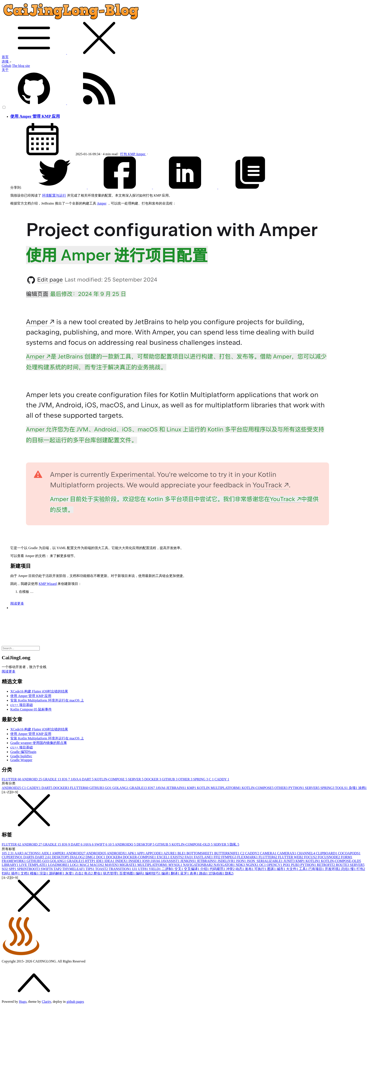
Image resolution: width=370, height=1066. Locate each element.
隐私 (234, 844)
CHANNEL (306, 853)
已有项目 (316, 869)
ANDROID (32, 779)
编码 (140, 873)
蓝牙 (185, 873)
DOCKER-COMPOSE (140, 857)
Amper (141, 154)
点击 (79, 873)
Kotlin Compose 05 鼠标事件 (31, 709)
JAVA (76, 779)
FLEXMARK (248, 857)
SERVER (136, 779)
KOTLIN (313, 861)
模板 (34, 873)
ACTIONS (32, 853)
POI (287, 865)
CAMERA (268, 853)
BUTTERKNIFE (227, 853)
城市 (281, 869)
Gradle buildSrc (21, 756)
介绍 (205, 869)
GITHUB (170, 779)
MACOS (97, 865)
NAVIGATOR (225, 865)
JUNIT (290, 861)
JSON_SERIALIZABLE (265, 861)
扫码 (6, 873)
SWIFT (101, 844)
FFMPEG (229, 857)
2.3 (11, 853)
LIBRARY (10, 865)
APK (132, 853)
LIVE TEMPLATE (33, 865)
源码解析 (57, 873)
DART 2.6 (43, 857)
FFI (217, 857)
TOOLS (342, 788)
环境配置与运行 (54, 195)
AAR (19, 853)
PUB (295, 865)
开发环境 (333, 869)
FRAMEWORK (14, 861)
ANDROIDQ (125, 844)
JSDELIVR (227, 861)
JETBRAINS (176, 788)
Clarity (46, 1001)
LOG (75, 865)
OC (263, 865)
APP (141, 853)
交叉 (179, 869)
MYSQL (175, 865)
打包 (124, 154)
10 (111, 844)
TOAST (102, 869)
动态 (240, 869)
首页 (5, 57)
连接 (7, 61)
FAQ (189, 857)
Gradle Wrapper (21, 760)
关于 (5, 70)
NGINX (252, 865)
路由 (204, 873)
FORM (346, 857)
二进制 (168, 869)
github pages (75, 1001)
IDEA (110, 861)
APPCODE (155, 853)
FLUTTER (12, 779)
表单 (194, 873)
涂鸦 (362, 788)
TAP (58, 869)
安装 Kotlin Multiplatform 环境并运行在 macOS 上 (47, 700)
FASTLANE (204, 857)
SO (5, 869)
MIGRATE (128, 865)
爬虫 (98, 873)
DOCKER (153, 779)
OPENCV (275, 865)
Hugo (23, 1001)
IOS (66, 779)
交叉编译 (192, 869)
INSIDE (135, 861)
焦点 (89, 873)
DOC (101, 857)
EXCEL (163, 857)
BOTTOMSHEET (200, 853)
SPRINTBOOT (29, 869)
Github (6, 66)
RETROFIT (326, 865)
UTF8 (143, 869)
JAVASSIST (170, 861)
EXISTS (177, 857)
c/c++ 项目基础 (21, 705)
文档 (25, 873)
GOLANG (120, 788)
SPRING (201, 779)
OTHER (185, 779)
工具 (303, 869)
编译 (166, 873)
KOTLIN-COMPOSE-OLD (193, 844)
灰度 (70, 873)
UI (135, 869)
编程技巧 (153, 873)
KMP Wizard (48, 584)
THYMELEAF (74, 869)
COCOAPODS (349, 853)
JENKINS (188, 861)
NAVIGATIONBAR (198, 865)
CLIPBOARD (327, 853)
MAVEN (112, 865)
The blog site (21, 66)
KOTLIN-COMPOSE (111, 779)
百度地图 (127, 873)
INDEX (122, 861)
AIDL (46, 853)
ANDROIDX (117, 853)
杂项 (353, 788)
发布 (249, 869)
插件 (16, 873)
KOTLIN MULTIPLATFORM (219, 788)
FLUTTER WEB (291, 857)
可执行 (260, 869)
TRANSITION (120, 869)
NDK (241, 865)
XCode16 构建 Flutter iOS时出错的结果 (39, 691)
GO (108, 788)
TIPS (90, 869)
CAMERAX (287, 853)
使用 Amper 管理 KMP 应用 (35, 116)
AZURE (170, 853)
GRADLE (52, 779)
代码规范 (218, 869)
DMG (91, 857)
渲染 (44, 873)
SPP (13, 869)
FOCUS (311, 857)
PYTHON (296, 788)
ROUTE (343, 865)
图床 (272, 869)
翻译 (175, 873)
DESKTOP (145, 844)
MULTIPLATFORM (152, 865)
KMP (132, 154)
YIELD (155, 869)
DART (88, 779)
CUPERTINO (12, 857)
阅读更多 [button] (8, 671)
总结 (345, 869)
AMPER (59, 853)
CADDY (222, 779)
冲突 (230, 869)
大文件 (292, 869)
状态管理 (111, 873)
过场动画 (217, 873)
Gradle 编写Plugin (23, 752)
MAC (85, 865)
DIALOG (77, 857)
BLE (182, 853)
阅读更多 (17, 603)
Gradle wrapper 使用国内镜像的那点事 (38, 743)
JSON (241, 861)
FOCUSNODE (329, 857)
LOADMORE (59, 865)
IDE (100, 861)
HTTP (90, 861)
